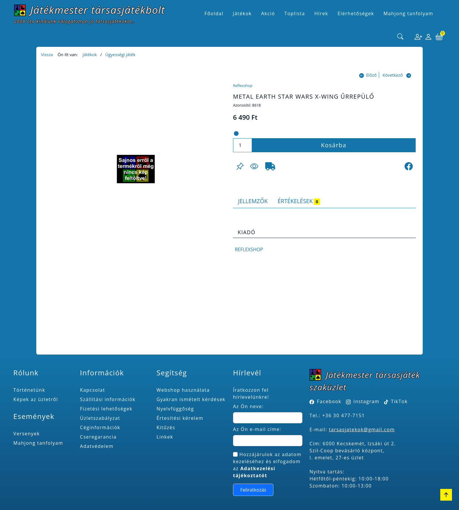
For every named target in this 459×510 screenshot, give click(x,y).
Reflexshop (242, 85)
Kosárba (334, 145)
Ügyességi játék (120, 54)
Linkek (165, 437)
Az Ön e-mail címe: (257, 429)
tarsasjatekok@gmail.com (362, 429)
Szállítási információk (108, 399)
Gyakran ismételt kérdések (191, 399)
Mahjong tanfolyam (38, 443)
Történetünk (29, 390)
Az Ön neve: (248, 406)
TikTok (396, 401)
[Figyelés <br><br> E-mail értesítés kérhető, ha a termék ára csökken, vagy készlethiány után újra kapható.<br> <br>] (254, 166)
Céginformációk (100, 427)
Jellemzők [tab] (253, 201)
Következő (393, 75)
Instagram (366, 401)
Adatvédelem (97, 446)
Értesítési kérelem (180, 418)
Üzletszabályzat (100, 418)
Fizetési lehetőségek (106, 408)
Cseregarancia (98, 437)
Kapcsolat (92, 390)
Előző (371, 75)
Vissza (47, 54)
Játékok (90, 54)
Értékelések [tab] (299, 201)
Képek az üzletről (35, 399)
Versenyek (26, 433)
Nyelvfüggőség (175, 408)
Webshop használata (183, 390)
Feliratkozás (253, 490)
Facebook (329, 401)
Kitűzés (166, 427)
